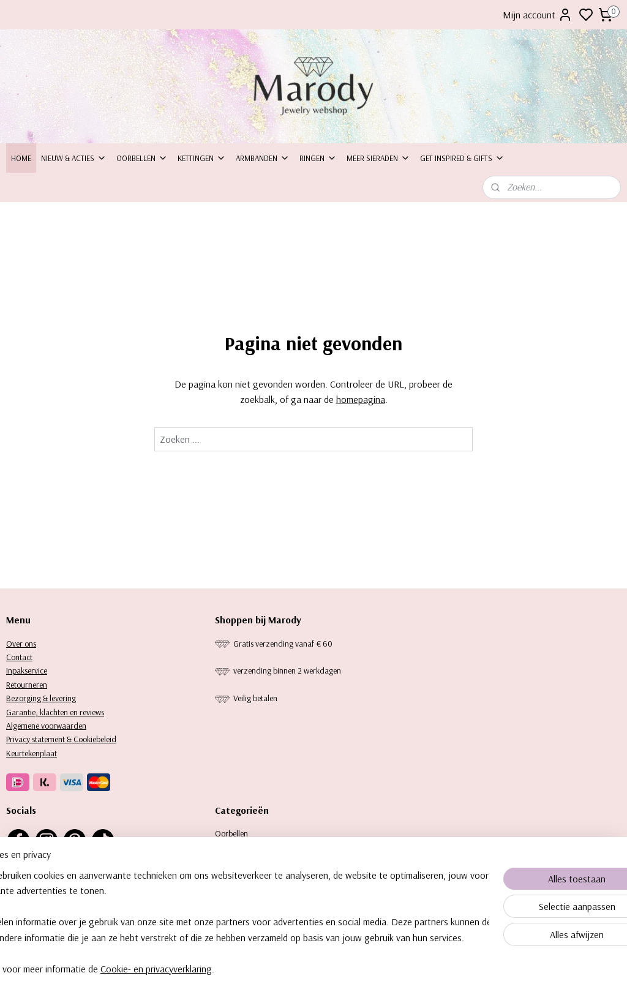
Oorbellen (142, 158)
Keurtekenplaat (31, 753)
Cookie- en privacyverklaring (194, 969)
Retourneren (26, 684)
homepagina (360, 400)
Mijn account (538, 14)
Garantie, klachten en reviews (55, 712)
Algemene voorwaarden (46, 725)
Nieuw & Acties (74, 158)
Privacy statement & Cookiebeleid (61, 739)
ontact (21, 657)
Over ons (21, 643)
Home (21, 158)
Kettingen (202, 158)
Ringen (318, 158)
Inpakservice (26, 670)
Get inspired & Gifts (462, 158)
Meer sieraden (378, 158)
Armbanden (263, 158)
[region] (233, 922)
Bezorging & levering (41, 698)
